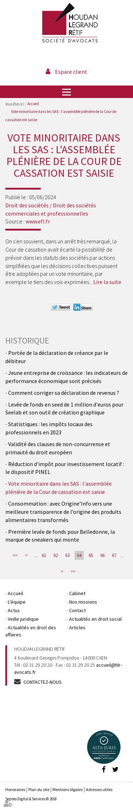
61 (44, 555)
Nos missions (83, 602)
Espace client (71, 71)
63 (67, 555)
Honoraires (15, 789)
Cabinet (77, 593)
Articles (77, 627)
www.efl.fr (38, 221)
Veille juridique (23, 619)
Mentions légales (67, 789)
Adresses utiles (99, 789)
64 (79, 555)
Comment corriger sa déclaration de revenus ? (63, 392)
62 (56, 555)
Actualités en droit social (95, 619)
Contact (77, 610)
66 (102, 555)
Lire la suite (107, 281)
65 (91, 555)
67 (114, 555)
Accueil (33, 103)
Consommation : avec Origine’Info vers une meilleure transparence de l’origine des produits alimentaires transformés (63, 511)
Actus (14, 610)
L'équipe (17, 602)
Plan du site (38, 789)
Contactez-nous (42, 682)
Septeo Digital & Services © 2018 (31, 798)
